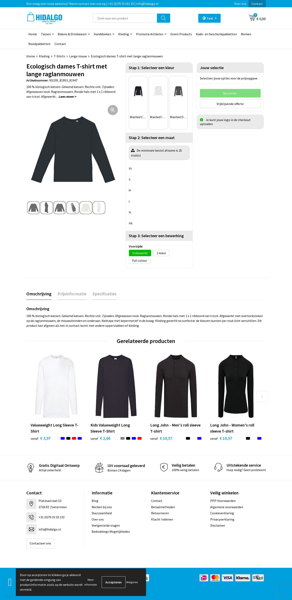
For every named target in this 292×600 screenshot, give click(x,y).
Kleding (123, 34)
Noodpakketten (39, 44)
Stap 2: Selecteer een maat (152, 137)
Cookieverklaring (222, 513)
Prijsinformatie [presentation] (72, 294)
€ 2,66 (100, 438)
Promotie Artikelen (149, 34)
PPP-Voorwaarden (223, 501)
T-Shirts (59, 56)
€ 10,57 (161, 438)
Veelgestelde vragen (106, 525)
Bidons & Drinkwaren (72, 34)
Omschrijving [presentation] (39, 294)
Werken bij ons (102, 507)
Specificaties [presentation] (104, 294)
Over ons (240, 4)
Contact (257, 4)
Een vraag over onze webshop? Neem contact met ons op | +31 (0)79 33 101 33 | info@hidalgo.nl (92, 4)
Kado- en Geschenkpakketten (216, 34)
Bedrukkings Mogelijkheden (111, 531)
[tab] (39, 294)
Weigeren (132, 582)
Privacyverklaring (222, 519)
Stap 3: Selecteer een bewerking (156, 235)
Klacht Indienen (162, 519)
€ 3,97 (40, 438)
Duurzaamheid (102, 513)
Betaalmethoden (163, 507)
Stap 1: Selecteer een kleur (151, 67)
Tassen (46, 34)
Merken (246, 34)
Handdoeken (102, 34)
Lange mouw (78, 56)
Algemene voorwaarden (226, 507)
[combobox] (125, 18)
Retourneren (160, 513)
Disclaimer (217, 525)
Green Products (181, 34)
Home (32, 34)
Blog (95, 501)
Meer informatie (90, 582)
